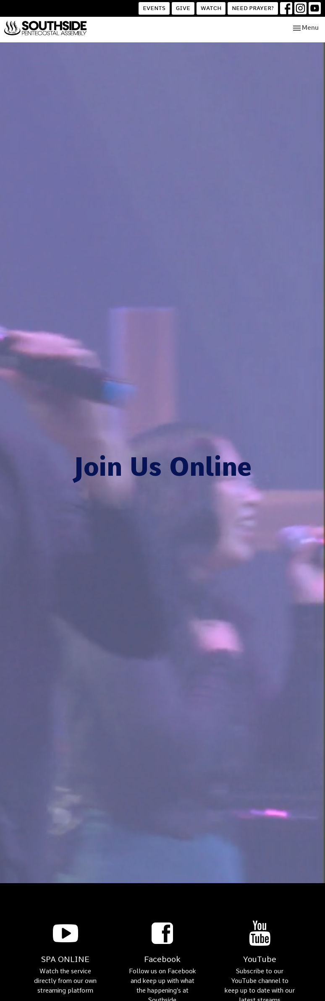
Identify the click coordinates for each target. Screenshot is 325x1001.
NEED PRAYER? (253, 8)
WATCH (211, 8)
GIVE (183, 8)
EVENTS (154, 8)
